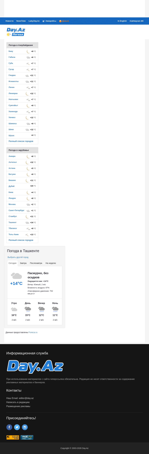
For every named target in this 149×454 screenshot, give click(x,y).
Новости (10, 21)
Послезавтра (36, 263)
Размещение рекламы (18, 406)
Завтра (23, 263)
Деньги (64, 21)
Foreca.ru (33, 332)
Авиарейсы (49, 21)
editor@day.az (26, 398)
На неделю (51, 263)
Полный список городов (21, 141)
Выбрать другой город (17, 257)
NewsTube (21, 21)
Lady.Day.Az (34, 21)
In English (122, 21)
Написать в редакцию (18, 402)
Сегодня (13, 263)
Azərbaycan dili (136, 21)
